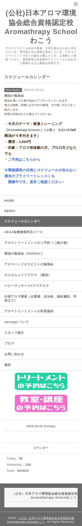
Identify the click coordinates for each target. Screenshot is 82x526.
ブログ (9, 343)
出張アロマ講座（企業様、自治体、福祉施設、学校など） (40, 298)
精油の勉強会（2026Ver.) (23, 253)
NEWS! (10, 211)
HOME (9, 200)
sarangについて (16, 322)
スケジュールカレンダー (22, 221)
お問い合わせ (14, 354)
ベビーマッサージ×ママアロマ (26, 285)
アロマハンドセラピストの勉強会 (29, 264)
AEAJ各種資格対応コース (23, 232)
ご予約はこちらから (24, 159)
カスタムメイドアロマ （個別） (27, 275)
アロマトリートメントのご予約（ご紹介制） (37, 242)
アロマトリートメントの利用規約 (29, 311)
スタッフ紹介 (14, 332)
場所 (7, 365)
